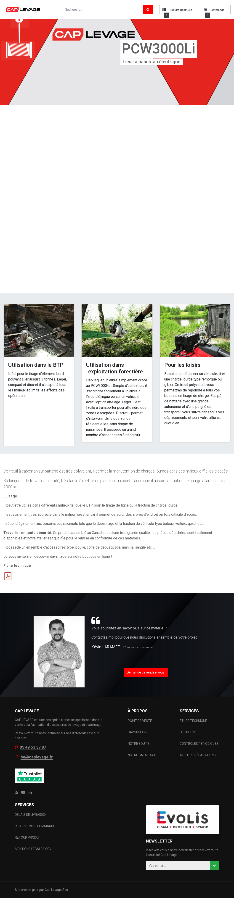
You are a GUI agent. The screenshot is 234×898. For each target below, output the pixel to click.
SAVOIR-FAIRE (138, 732)
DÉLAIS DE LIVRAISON (31, 814)
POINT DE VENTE (140, 721)
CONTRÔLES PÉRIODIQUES (199, 743)
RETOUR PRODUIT (28, 837)
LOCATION (187, 732)
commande (217, 10)
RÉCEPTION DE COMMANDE (35, 826)
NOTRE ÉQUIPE (138, 743)
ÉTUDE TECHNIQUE (194, 721)
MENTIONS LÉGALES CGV (33, 849)
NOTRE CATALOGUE (142, 755)
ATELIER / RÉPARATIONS (198, 755)
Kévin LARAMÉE (105, 646)
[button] (214, 865)
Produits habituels (180, 10)
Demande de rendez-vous (146, 672)
